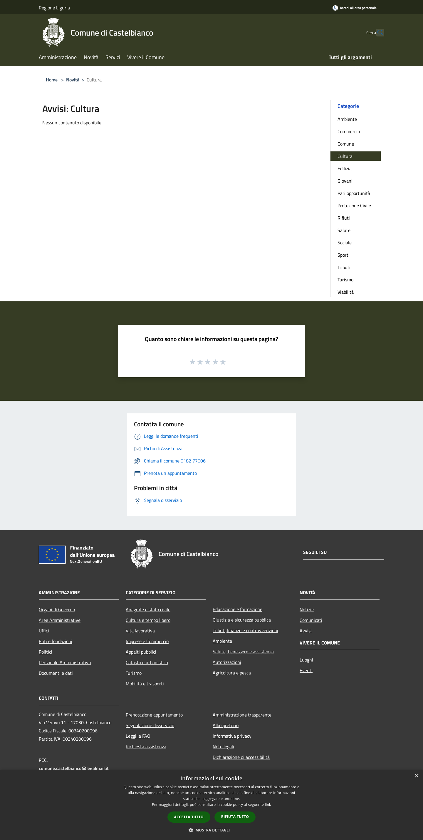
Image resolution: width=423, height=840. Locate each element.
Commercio (349, 131)
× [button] (416, 776)
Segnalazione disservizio (150, 725)
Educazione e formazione (237, 609)
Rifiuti (344, 217)
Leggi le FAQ (138, 735)
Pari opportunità (354, 193)
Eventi (306, 670)
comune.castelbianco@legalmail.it (74, 768)
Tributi (344, 267)
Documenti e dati (56, 673)
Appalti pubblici (141, 651)
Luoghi (306, 659)
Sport (343, 254)
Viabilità (346, 291)
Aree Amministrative (59, 620)
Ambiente (347, 119)
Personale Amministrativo (65, 662)
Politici (45, 651)
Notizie (307, 609)
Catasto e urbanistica (147, 662)
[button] (211, 830)
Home (52, 79)
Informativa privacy (232, 735)
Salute (344, 230)
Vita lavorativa (140, 630)
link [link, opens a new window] (268, 804)
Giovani (345, 180)
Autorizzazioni (227, 662)
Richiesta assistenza (146, 746)
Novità (72, 79)
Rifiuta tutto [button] (235, 816)
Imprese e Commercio (147, 641)
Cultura (345, 156)
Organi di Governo (57, 609)
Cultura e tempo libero (148, 620)
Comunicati (311, 620)
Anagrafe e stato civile (148, 609)
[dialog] (211, 805)
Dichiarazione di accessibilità (241, 757)
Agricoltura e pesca (232, 672)
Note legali (223, 746)
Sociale (345, 242)
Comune (346, 143)
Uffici (44, 630)
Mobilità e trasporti (145, 683)
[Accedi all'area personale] (354, 8)
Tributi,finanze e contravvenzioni (245, 630)
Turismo (345, 279)
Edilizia (345, 168)
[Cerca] (377, 33)
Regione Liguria (54, 7)
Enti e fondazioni (55, 641)
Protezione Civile (354, 205)
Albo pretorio (226, 725)
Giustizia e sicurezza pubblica (242, 619)
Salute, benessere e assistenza (243, 651)
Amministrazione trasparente (242, 714)
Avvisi (306, 630)
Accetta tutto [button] (189, 816)
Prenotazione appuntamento (154, 714)
